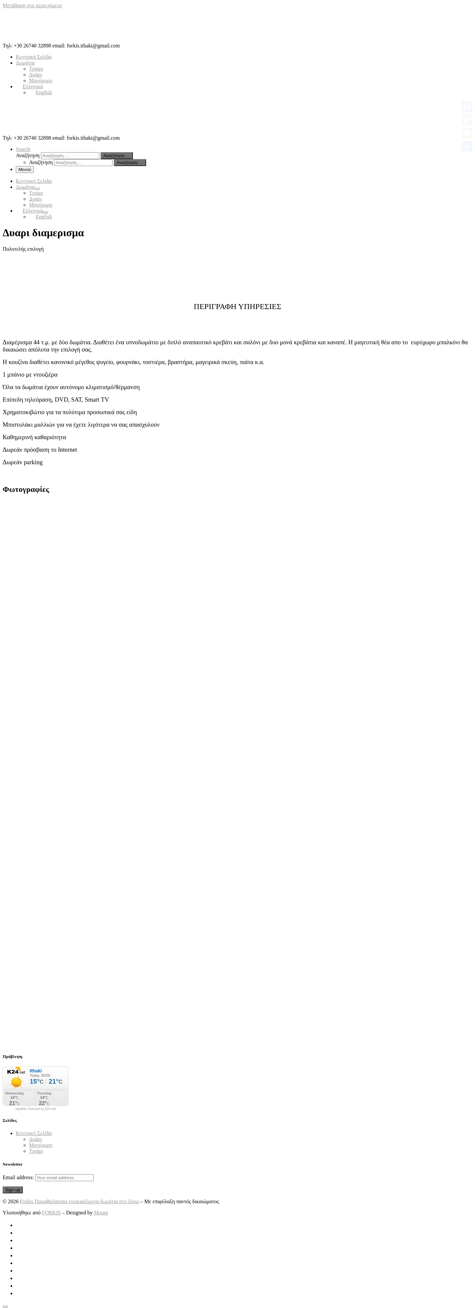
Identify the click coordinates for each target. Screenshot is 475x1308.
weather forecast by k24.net (36, 1109)
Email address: (48, 1177)
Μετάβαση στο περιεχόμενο (32, 5)
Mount (101, 1212)
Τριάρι (36, 1151)
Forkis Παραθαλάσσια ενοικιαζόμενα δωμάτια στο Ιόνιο (79, 1201)
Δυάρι (35, 1139)
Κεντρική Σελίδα (34, 1133)
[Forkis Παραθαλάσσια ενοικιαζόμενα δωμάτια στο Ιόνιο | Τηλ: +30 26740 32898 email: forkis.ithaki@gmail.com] (44, 40)
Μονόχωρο (40, 1145)
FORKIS (51, 1212)
